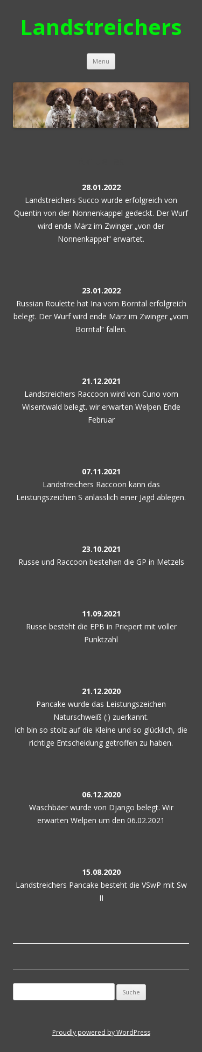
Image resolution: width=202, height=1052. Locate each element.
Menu (101, 61)
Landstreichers (101, 26)
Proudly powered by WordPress (101, 1032)
